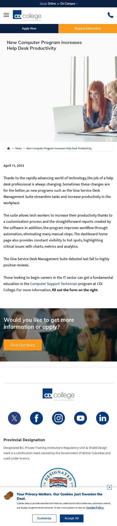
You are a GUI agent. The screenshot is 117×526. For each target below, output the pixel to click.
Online (52, 3)
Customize (44, 518)
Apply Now (29, 28)
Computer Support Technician (53, 284)
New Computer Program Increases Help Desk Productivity (59, 148)
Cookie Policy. (95, 507)
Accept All (72, 518)
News (18, 148)
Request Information (88, 28)
